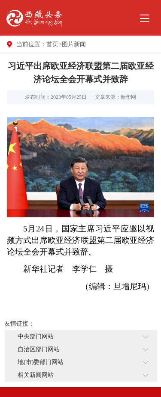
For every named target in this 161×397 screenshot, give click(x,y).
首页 (52, 44)
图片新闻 (74, 44)
